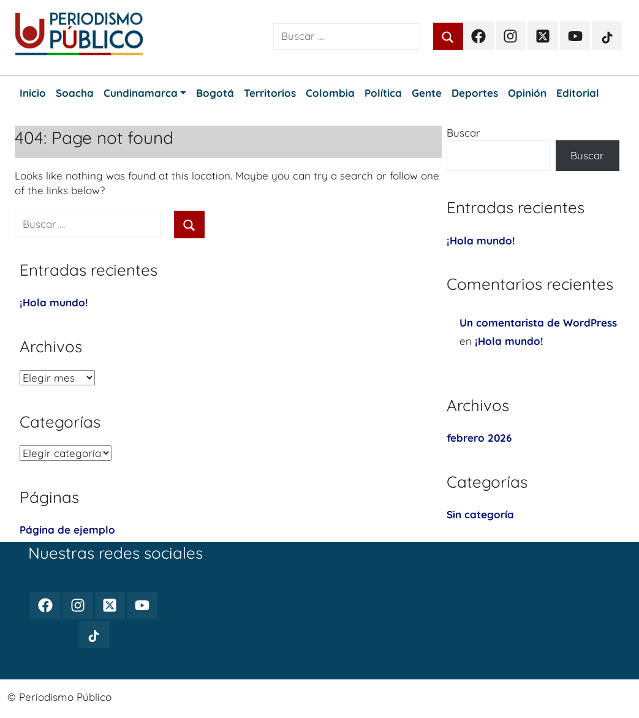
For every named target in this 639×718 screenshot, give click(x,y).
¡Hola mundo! (54, 302)
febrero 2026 (479, 437)
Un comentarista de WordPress (538, 322)
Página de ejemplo (67, 529)
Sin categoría (480, 514)
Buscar (463, 132)
